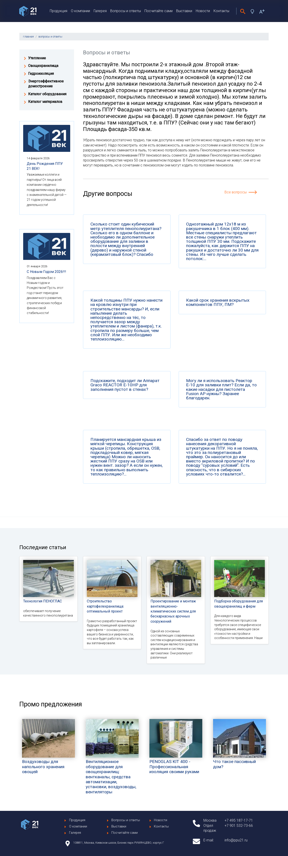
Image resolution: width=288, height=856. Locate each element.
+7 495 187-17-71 (239, 820)
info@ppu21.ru (236, 840)
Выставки (184, 11)
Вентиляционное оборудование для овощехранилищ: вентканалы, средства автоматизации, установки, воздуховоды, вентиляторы (112, 765)
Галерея (100, 11)
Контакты (221, 11)
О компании (80, 11)
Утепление (37, 58)
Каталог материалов (45, 102)
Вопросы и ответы (125, 11)
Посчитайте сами (158, 11)
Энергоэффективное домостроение (46, 83)
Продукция (58, 11)
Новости (203, 11)
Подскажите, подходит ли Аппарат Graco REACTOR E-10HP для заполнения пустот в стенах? (125, 385)
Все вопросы (236, 192)
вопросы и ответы (50, 36)
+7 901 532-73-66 (239, 825)
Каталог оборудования (47, 94)
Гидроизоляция (41, 73)
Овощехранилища (43, 66)
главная (28, 36)
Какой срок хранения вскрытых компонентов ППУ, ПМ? (218, 302)
